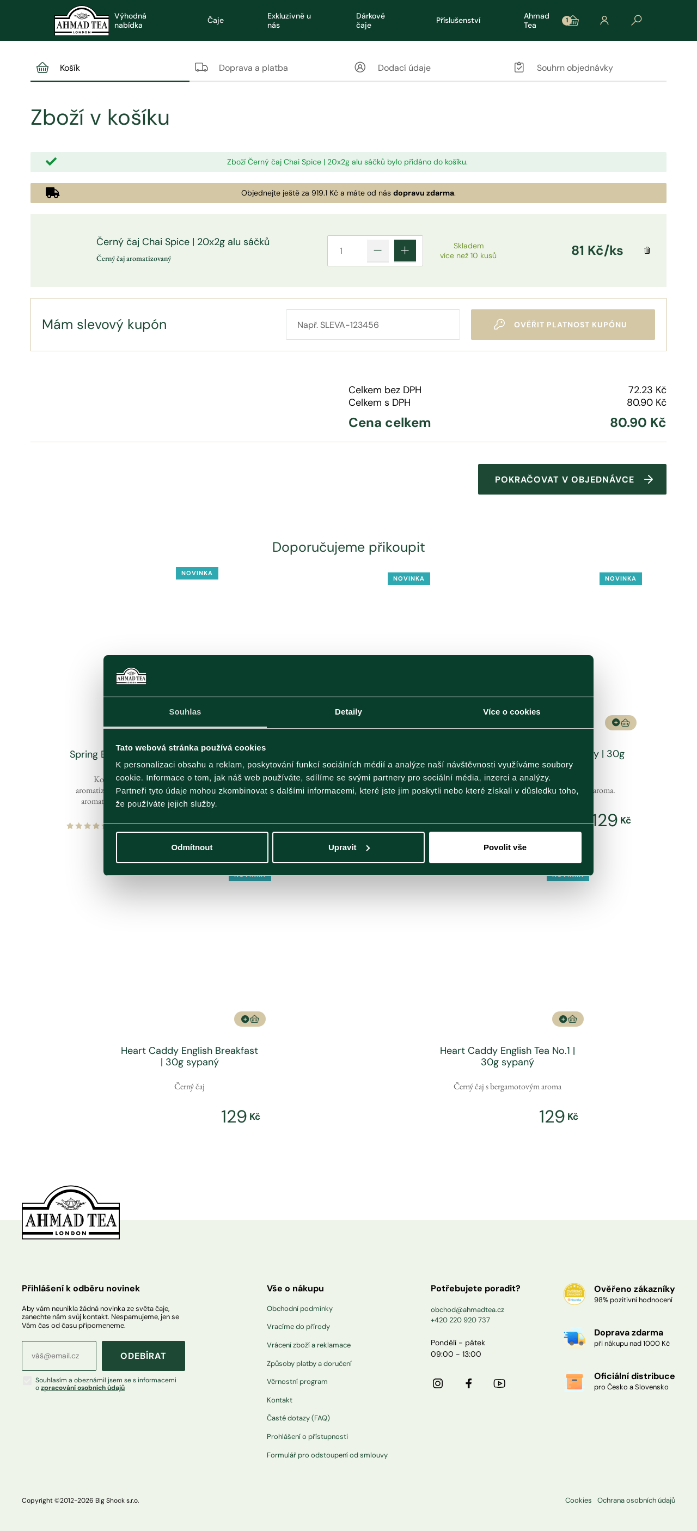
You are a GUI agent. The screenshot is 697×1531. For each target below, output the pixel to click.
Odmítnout (192, 847)
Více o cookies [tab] (512, 711)
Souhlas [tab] (185, 711)
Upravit (349, 847)
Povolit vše (505, 847)
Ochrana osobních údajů (636, 1499)
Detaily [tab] (348, 711)
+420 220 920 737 (460, 1318)
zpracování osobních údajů (83, 1386)
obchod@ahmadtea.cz (467, 1308)
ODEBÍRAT (143, 1355)
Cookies (578, 1499)
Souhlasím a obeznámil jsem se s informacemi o (105, 1383)
